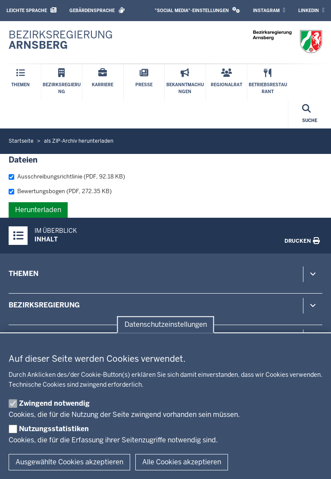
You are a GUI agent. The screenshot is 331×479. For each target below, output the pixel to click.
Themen (23, 273)
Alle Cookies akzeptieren (181, 461)
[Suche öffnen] (309, 114)
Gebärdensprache (97, 10)
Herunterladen (38, 209)
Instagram (269, 10)
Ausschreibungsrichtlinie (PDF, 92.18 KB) (67, 176)
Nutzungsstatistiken (54, 428)
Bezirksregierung (44, 305)
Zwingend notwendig (54, 403)
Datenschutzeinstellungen (166, 324)
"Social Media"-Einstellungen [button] (197, 10)
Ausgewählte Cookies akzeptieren (69, 461)
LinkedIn (311, 10)
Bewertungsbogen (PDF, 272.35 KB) (60, 191)
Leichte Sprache (31, 10)
